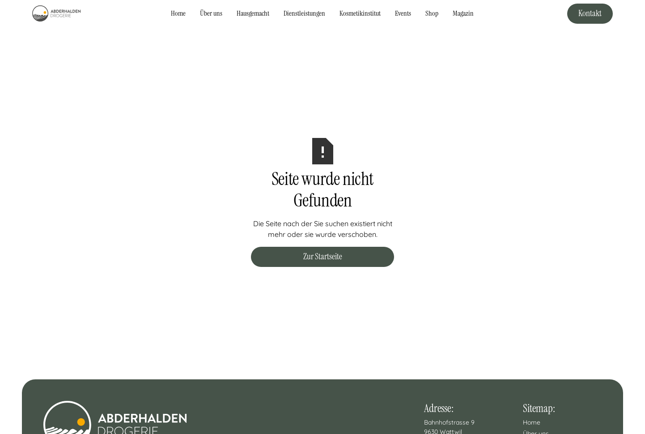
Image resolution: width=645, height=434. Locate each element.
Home (178, 13)
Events (403, 13)
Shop (431, 13)
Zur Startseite (322, 256)
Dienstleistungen (304, 13)
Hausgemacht (253, 13)
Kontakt (590, 13)
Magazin (463, 13)
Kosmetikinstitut (360, 13)
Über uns (211, 13)
